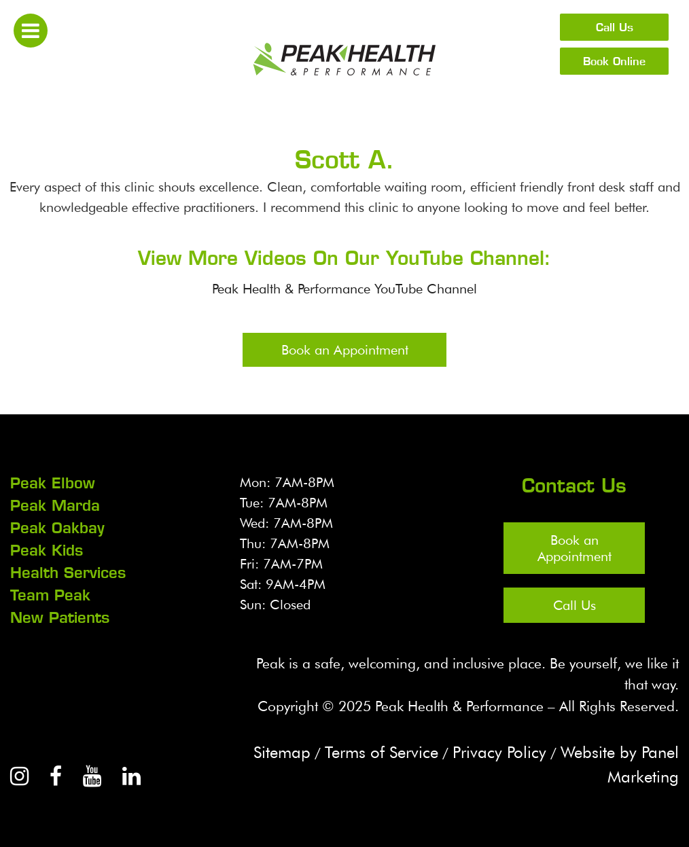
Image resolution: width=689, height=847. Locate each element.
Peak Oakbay (57, 527)
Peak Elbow (52, 482)
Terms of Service (381, 752)
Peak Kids (46, 550)
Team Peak (50, 595)
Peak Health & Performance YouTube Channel (344, 289)
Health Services (68, 572)
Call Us (614, 27)
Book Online (614, 61)
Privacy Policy (499, 752)
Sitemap (282, 752)
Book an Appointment (344, 350)
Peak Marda (55, 505)
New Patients (59, 617)
